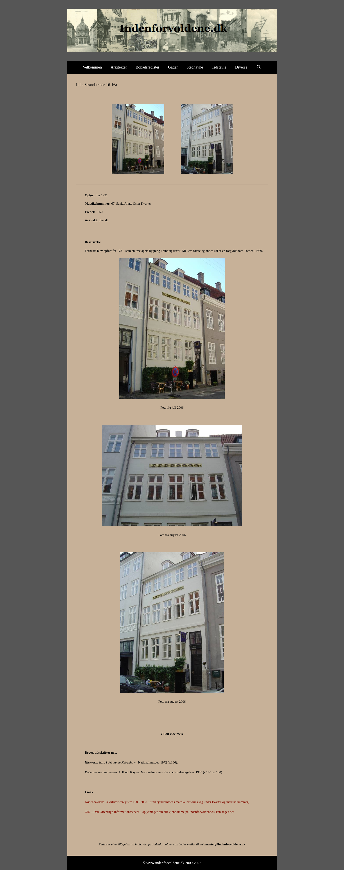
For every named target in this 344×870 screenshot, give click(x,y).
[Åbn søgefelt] (259, 67)
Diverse (241, 67)
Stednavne (194, 67)
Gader (173, 67)
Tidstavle (219, 67)
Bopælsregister (147, 67)
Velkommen (92, 67)
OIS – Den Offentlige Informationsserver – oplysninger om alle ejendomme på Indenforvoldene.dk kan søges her (159, 812)
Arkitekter (119, 67)
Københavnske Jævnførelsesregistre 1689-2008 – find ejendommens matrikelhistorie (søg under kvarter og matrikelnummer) (167, 802)
